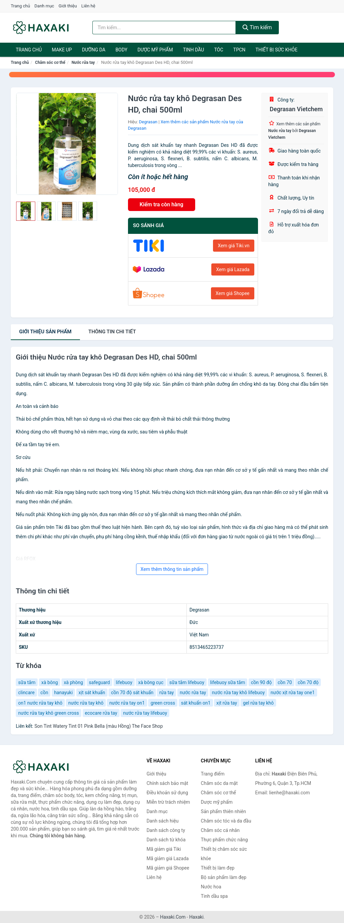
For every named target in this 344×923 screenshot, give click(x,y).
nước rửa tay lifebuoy (145, 713)
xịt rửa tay (226, 703)
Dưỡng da (93, 49)
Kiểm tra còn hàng (161, 204)
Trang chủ (20, 5)
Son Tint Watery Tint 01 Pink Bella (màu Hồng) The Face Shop (98, 726)
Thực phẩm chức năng (224, 839)
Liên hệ (88, 5)
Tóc (218, 49)
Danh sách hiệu (162, 821)
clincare (26, 692)
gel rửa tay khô (258, 703)
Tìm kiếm (257, 27)
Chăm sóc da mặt (219, 783)
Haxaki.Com (173, 917)
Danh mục (44, 5)
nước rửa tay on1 (126, 703)
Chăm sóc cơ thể (50, 62)
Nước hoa (211, 886)
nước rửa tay (193, 692)
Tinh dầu (193, 49)
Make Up (62, 49)
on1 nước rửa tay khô (40, 703)
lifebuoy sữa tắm (227, 682)
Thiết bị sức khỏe (277, 49)
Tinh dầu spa (214, 896)
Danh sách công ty (165, 830)
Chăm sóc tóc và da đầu (226, 821)
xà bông (49, 682)
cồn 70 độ (308, 682)
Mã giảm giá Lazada (167, 858)
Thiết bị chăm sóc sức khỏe (224, 853)
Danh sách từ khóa (165, 839)
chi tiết (112, 332)
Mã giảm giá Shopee (167, 868)
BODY (122, 49)
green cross (162, 703)
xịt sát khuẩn (92, 692)
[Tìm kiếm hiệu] (164, 27)
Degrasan (148, 121)
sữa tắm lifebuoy (186, 682)
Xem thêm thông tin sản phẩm (171, 569)
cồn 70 (285, 682)
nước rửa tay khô (85, 703)
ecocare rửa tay (101, 713)
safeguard (99, 682)
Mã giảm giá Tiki (163, 849)
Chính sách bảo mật (167, 783)
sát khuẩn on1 (196, 703)
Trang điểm (212, 774)
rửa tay (166, 692)
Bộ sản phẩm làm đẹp (224, 877)
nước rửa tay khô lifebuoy (238, 692)
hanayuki (63, 692)
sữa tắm (26, 682)
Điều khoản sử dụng (167, 792)
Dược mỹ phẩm (155, 49)
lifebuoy (124, 682)
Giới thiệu (67, 5)
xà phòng (73, 682)
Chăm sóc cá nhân (220, 830)
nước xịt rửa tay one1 (293, 692)
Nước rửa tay (83, 62)
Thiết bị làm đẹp (217, 868)
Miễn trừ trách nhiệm (168, 802)
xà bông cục (150, 682)
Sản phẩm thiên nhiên (223, 811)
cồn (44, 692)
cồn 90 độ (261, 682)
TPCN (239, 49)
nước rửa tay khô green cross (48, 713)
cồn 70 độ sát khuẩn (132, 692)
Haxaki (196, 917)
